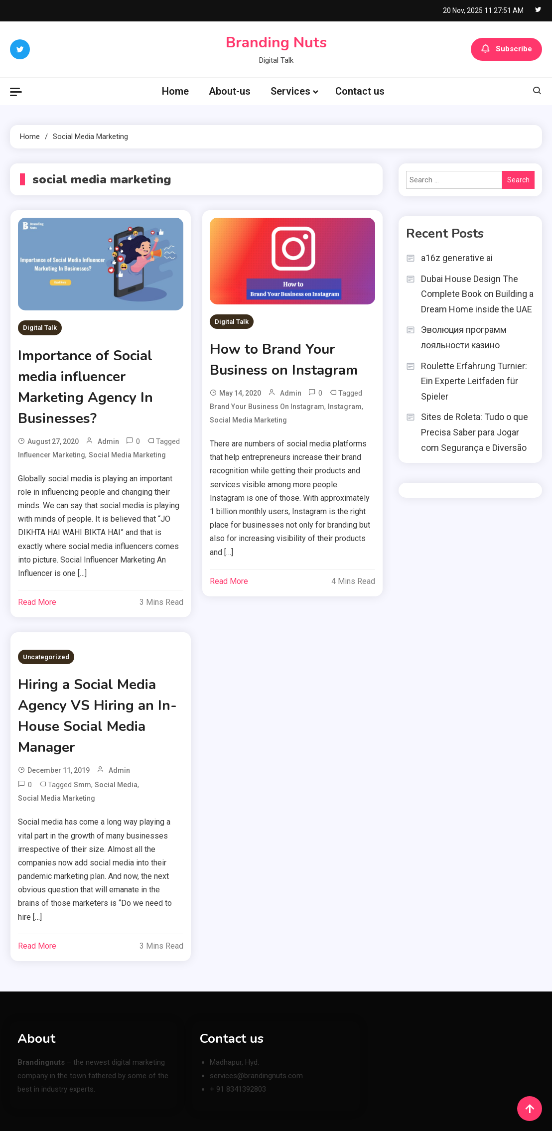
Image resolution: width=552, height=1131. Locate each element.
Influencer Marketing (51, 455)
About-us (230, 91)
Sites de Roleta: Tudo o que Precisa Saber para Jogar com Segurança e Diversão (474, 432)
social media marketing (127, 455)
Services (290, 91)
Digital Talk (40, 327)
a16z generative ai (457, 258)
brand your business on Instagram (267, 407)
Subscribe (506, 49)
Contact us (360, 91)
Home (175, 91)
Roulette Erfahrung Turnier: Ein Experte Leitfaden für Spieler (474, 381)
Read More (37, 602)
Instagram (345, 407)
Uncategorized (46, 657)
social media (116, 785)
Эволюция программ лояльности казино (464, 337)
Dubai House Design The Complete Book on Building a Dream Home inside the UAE (477, 294)
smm (82, 785)
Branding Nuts (276, 42)
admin (108, 441)
